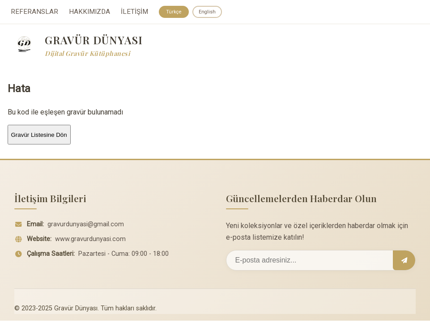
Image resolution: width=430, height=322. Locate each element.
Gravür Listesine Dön (39, 135)
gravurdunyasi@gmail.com (85, 225)
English (209, 12)
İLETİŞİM (134, 12)
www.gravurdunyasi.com (90, 240)
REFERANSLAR (34, 12)
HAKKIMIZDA (89, 12)
